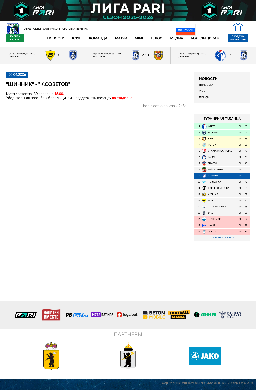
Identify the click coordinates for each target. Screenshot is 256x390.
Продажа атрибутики (215, 40)
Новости (32, 40)
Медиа (153, 40)
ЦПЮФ (133, 40)
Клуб (53, 40)
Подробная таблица (222, 240)
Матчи (98, 40)
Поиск (204, 100)
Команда (75, 40)
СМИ (202, 94)
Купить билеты (241, 40)
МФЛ (115, 40)
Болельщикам (181, 40)
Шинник (206, 88)
